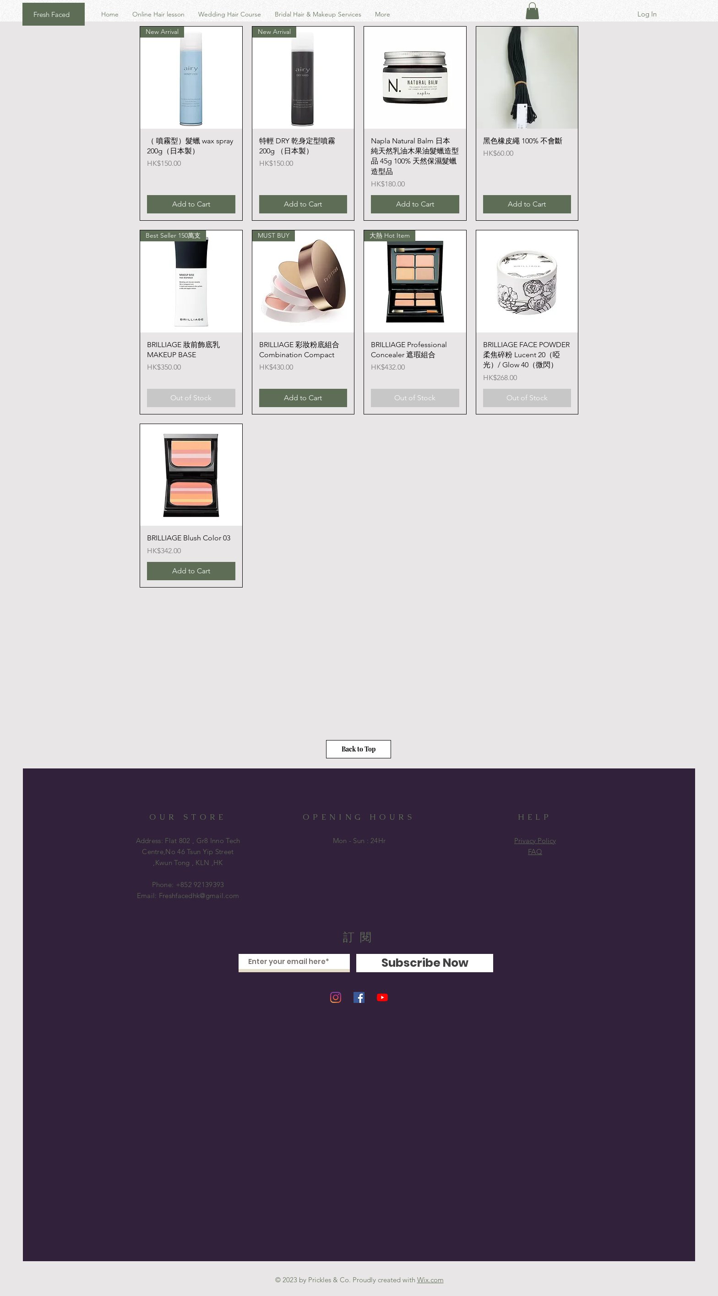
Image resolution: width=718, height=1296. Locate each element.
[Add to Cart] (191, 204)
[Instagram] (335, 997)
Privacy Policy (535, 840)
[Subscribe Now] (424, 963)
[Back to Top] (358, 749)
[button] (532, 10)
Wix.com (430, 1279)
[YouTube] (382, 997)
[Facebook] (359, 997)
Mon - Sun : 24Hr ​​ (359, 840)
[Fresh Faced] (53, 14)
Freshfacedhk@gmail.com (199, 895)
